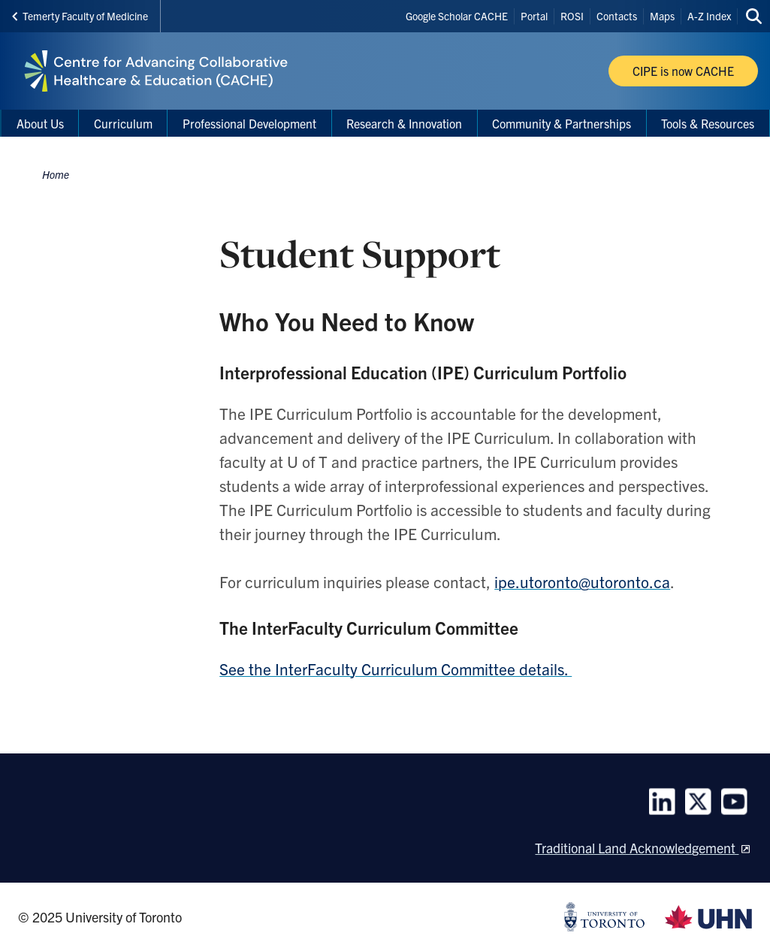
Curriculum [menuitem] (123, 123)
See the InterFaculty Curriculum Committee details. (395, 668)
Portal (534, 16)
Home (55, 174)
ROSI (572, 16)
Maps (662, 16)
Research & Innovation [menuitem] (404, 123)
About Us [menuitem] (40, 123)
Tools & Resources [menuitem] (707, 123)
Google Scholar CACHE (457, 16)
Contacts (616, 16)
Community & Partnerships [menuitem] (561, 123)
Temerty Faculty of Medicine (80, 16)
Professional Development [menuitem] (249, 123)
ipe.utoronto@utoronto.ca (582, 581)
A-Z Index (709, 16)
